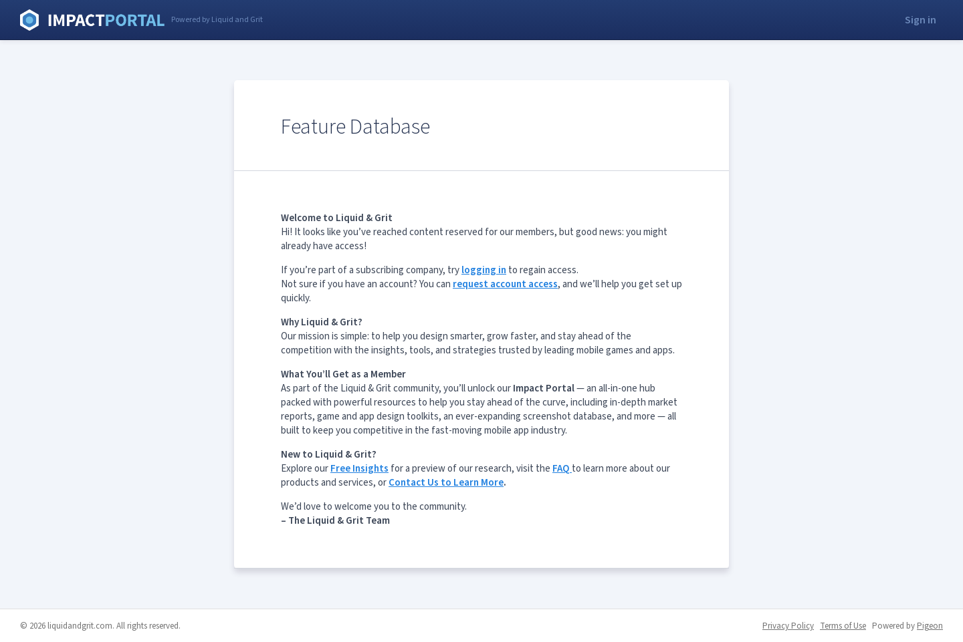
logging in (483, 270)
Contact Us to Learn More (446, 483)
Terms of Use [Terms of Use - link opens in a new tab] (843, 626)
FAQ (562, 469)
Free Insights (359, 469)
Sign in (920, 20)
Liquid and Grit (92, 20)
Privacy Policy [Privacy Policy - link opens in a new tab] (788, 626)
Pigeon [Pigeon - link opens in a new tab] (930, 626)
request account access (505, 284)
